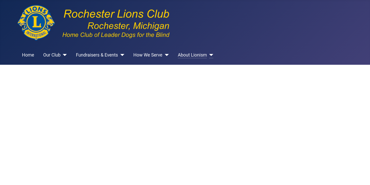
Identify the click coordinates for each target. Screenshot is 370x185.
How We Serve (147, 55)
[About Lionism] (210, 55)
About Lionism (192, 55)
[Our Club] (64, 55)
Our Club (51, 55)
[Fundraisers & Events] (121, 55)
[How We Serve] (165, 55)
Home (28, 55)
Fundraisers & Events (97, 55)
